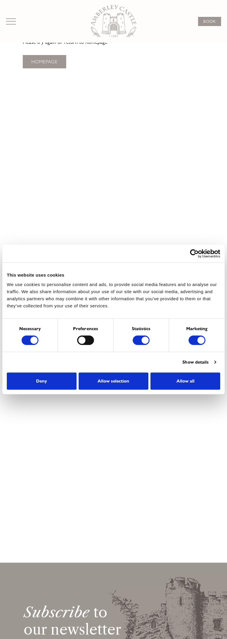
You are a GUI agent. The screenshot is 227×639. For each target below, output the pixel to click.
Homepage (44, 61)
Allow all (185, 381)
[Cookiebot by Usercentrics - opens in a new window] (194, 253)
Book (209, 21)
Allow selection (113, 381)
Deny (41, 381)
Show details (195, 362)
